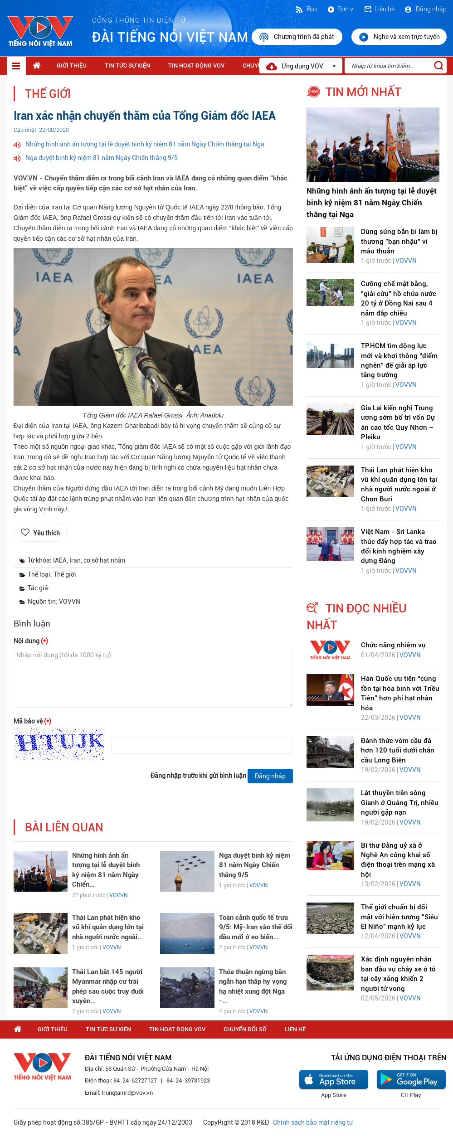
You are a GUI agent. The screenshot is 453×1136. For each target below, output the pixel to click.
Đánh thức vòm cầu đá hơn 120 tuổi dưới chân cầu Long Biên (397, 750)
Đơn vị (340, 9)
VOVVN (118, 895)
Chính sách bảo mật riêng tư (313, 1122)
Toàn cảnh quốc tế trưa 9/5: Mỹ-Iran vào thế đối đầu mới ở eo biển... (255, 927)
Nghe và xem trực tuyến (399, 37)
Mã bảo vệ (32, 721)
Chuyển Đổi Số (245, 1029)
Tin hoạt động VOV (196, 65)
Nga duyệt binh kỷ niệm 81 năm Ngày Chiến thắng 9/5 (101, 157)
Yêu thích (46, 533)
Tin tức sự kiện (127, 65)
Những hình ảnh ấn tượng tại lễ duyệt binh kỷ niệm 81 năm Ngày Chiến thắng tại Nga (144, 144)
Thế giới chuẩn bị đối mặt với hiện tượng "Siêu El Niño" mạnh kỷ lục (399, 917)
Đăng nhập (425, 9)
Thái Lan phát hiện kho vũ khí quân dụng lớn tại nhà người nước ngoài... (108, 927)
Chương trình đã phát (297, 37)
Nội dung (31, 641)
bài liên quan (64, 827)
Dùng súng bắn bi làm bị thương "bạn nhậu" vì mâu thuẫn (399, 241)
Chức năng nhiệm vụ (393, 645)
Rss (306, 9)
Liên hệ (379, 9)
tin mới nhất (363, 92)
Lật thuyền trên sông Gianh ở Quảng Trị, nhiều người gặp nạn (399, 802)
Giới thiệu (72, 65)
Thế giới (48, 94)
